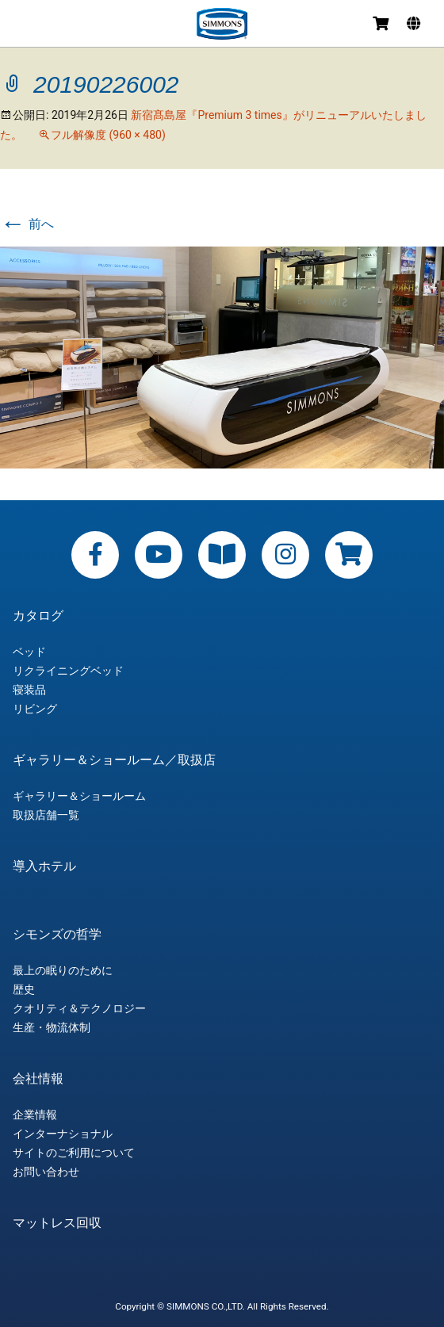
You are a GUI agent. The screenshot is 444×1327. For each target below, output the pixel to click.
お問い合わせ (46, 1171)
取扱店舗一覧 (46, 814)
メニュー (25, 25)
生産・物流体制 (51, 1027)
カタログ (38, 616)
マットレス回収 (57, 1223)
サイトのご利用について (74, 1152)
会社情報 (38, 1079)
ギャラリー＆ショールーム (79, 795)
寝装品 (29, 689)
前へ (27, 223)
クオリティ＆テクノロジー (79, 1008)
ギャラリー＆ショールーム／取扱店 (114, 760)
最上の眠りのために (63, 970)
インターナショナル (63, 1133)
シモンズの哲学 (57, 934)
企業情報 (35, 1114)
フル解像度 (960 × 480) (108, 134)
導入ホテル (44, 866)
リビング (35, 708)
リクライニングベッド (68, 670)
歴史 (24, 989)
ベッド (29, 651)
